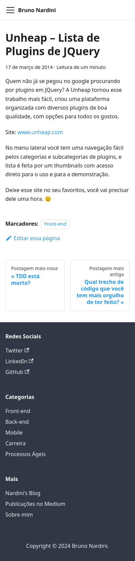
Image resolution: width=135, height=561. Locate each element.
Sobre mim (19, 514)
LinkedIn (19, 361)
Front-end (55, 224)
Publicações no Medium (35, 504)
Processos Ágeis (25, 454)
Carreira (15, 443)
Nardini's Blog (22, 493)
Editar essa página (32, 238)
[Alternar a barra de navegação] (10, 10)
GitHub (17, 372)
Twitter (17, 350)
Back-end (17, 421)
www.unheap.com (40, 132)
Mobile (13, 432)
